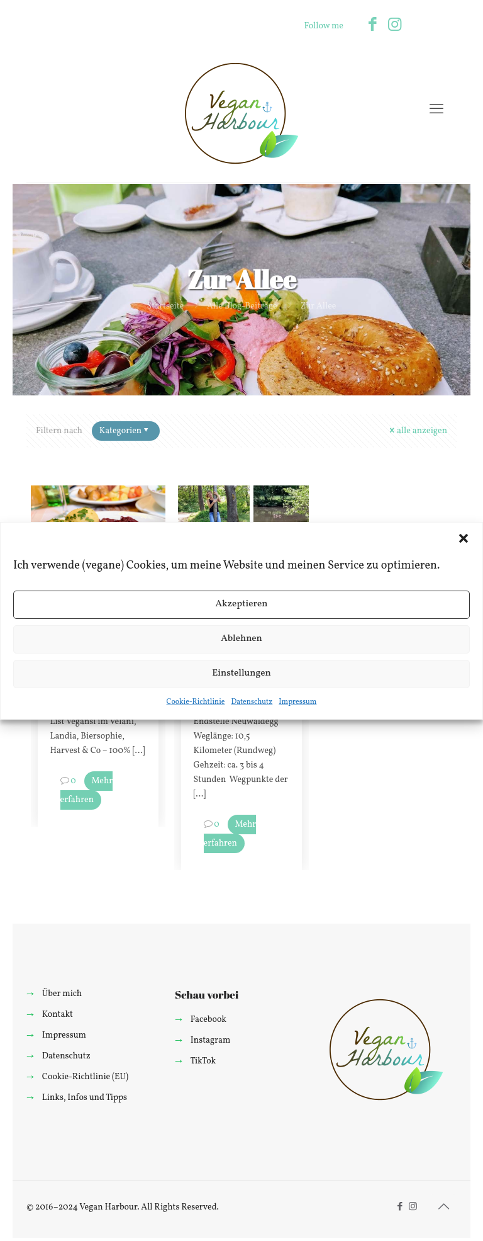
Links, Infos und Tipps (84, 1098)
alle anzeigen (417, 431)
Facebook (208, 1020)
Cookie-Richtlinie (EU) (85, 1077)
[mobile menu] (436, 110)
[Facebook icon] (372, 25)
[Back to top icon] (443, 1207)
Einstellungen (241, 673)
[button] (463, 538)
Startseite (165, 306)
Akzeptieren (241, 604)
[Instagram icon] (394, 25)
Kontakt (57, 1015)
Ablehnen (241, 638)
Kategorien (124, 431)
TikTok (203, 1061)
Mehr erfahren (86, 790)
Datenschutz (251, 702)
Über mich (62, 994)
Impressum (297, 702)
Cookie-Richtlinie (196, 702)
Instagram (211, 1040)
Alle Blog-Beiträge (242, 306)
